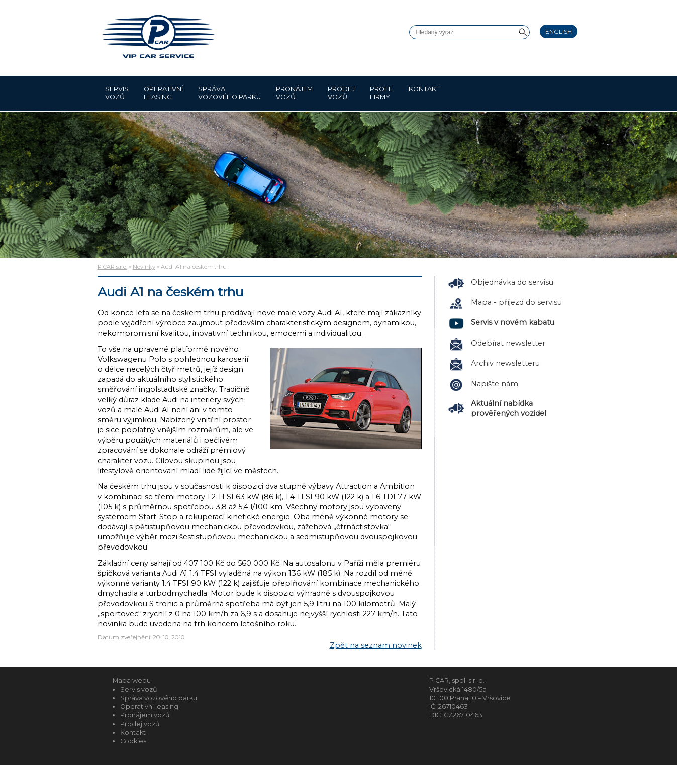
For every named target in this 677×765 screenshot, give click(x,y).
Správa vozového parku (229, 93)
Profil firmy (382, 93)
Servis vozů (117, 93)
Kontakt (424, 93)
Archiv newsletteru (505, 363)
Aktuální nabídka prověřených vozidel (508, 408)
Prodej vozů (341, 93)
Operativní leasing (163, 93)
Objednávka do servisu (512, 282)
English (558, 31)
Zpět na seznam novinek (376, 645)
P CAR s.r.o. (112, 266)
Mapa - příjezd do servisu (516, 302)
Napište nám (494, 383)
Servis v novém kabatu (512, 322)
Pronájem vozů (294, 93)
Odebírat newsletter (508, 343)
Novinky (144, 266)
